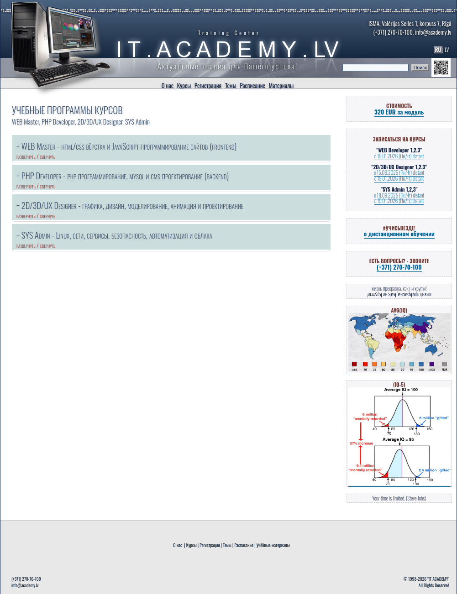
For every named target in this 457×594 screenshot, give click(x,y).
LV (448, 49)
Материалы (281, 85)
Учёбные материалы (273, 545)
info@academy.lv (433, 32)
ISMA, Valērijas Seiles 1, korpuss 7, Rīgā (409, 23)
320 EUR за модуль (399, 111)
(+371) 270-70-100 (392, 32)
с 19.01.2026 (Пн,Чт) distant (399, 156)
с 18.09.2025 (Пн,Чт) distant (399, 195)
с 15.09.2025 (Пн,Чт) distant (399, 172)
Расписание (253, 85)
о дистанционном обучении (399, 233)
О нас (167, 85)
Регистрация (208, 85)
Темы (230, 85)
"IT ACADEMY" (438, 579)
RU (438, 49)
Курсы (184, 85)
